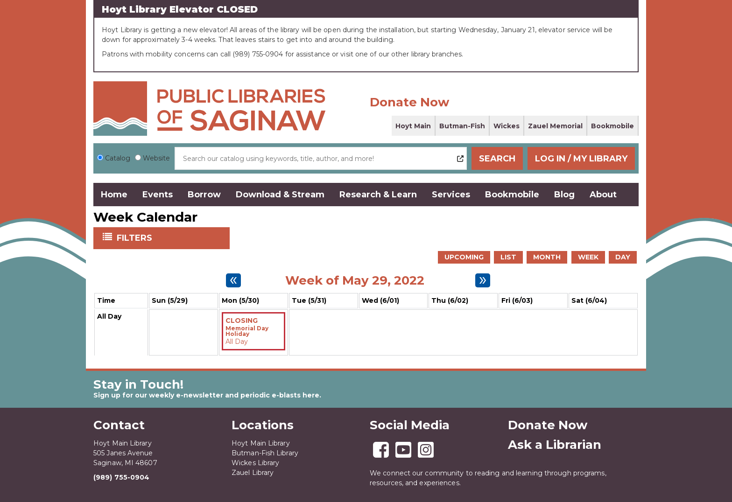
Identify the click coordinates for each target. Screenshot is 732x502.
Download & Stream (280, 194)
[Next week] (482, 280)
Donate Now (409, 102)
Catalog (117, 158)
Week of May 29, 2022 (354, 280)
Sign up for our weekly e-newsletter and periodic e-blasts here (206, 395)
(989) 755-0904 (121, 477)
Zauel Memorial (555, 126)
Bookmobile (612, 126)
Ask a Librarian (554, 445)
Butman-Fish (462, 126)
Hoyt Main (413, 126)
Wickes (506, 126)
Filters (135, 237)
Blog (564, 194)
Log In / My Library (581, 158)
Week (588, 257)
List (508, 257)
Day (622, 257)
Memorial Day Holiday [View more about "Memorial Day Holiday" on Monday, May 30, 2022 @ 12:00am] (246, 331)
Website (156, 158)
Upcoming (464, 257)
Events (157, 194)
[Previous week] (233, 280)
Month (547, 257)
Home (114, 194)
